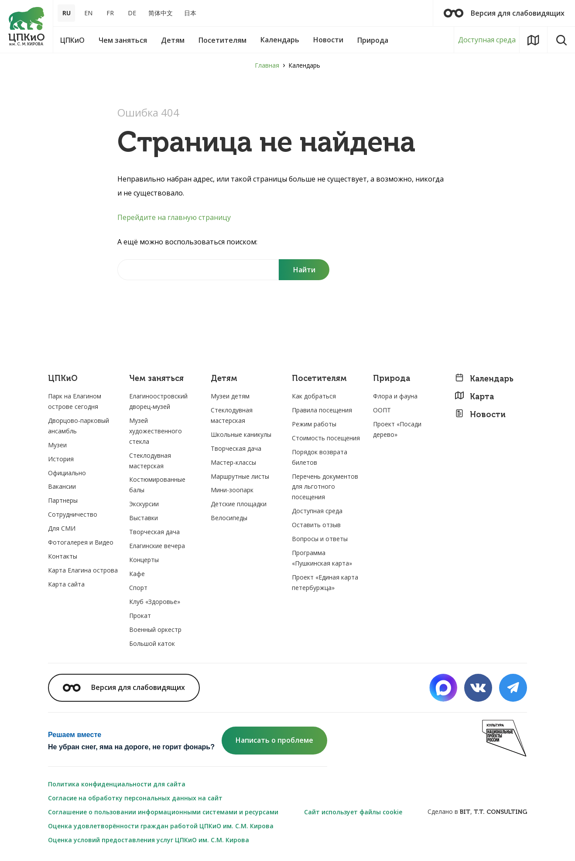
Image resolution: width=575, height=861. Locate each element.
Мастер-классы (233, 462)
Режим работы (314, 424)
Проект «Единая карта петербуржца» (325, 582)
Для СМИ (61, 528)
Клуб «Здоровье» (154, 601)
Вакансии (62, 486)
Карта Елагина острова (83, 570)
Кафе (137, 573)
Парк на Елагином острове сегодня (74, 401)
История (61, 459)
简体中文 (160, 13)
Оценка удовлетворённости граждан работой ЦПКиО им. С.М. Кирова (161, 826)
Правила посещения (322, 410)
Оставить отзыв (316, 525)
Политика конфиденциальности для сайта (116, 784)
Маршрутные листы (240, 476)
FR (110, 13)
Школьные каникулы (241, 434)
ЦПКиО (63, 378)
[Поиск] (304, 269)
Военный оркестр (155, 629)
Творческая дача (154, 532)
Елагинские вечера (157, 546)
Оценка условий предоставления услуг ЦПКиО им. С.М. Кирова (148, 840)
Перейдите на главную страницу (174, 217)
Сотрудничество (72, 514)
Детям (224, 378)
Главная (267, 65)
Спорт (138, 587)
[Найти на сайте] (198, 269)
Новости (480, 414)
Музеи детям (230, 396)
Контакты (62, 556)
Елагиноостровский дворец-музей (158, 401)
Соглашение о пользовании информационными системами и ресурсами (163, 812)
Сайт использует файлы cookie (353, 812)
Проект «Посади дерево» (397, 429)
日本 (190, 13)
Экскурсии (144, 504)
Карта (474, 396)
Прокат (140, 615)
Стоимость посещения (326, 438)
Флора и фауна (395, 396)
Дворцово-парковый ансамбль (78, 425)
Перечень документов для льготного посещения (325, 486)
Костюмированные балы (157, 484)
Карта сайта (66, 584)
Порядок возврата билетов (319, 457)
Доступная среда (487, 40)
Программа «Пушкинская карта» (322, 558)
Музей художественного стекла (155, 431)
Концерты (144, 560)
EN (88, 13)
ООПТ (382, 410)
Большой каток (152, 643)
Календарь (484, 379)
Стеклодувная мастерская (150, 460)
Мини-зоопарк (232, 490)
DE (132, 13)
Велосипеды (229, 518)
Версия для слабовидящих (504, 13)
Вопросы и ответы (320, 539)
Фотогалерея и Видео (80, 542)
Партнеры (63, 500)
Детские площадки (239, 504)
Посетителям (319, 378)
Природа (391, 378)
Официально (67, 473)
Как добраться (314, 396)
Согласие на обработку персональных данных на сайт (135, 798)
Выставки (143, 518)
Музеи (57, 445)
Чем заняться (156, 378)
